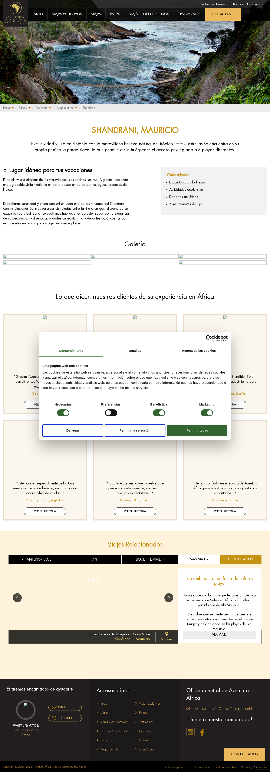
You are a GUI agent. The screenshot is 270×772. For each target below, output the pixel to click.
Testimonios (189, 14)
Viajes (96, 14)
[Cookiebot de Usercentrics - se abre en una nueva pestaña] (209, 338)
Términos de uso (202, 766)
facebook (202, 730)
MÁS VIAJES (199, 557)
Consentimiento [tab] (71, 350)
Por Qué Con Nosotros (213, 4)
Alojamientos (65, 107)
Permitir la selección (135, 430)
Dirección (238, 4)
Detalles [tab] (135, 350)
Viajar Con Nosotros (149, 14)
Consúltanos (147, 747)
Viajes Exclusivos (67, 14)
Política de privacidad (177, 766)
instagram (190, 730)
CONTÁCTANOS (223, 14)
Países (23, 107)
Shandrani (89, 107)
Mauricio (41, 107)
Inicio (6, 107)
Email (62, 705)
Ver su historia (45, 509)
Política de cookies (226, 766)
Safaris (255, 4)
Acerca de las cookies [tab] (199, 350)
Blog (104, 738)
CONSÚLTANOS (240, 557)
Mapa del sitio (110, 747)
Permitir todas (197, 430)
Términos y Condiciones (254, 766)
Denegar (72, 430)
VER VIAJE (219, 633)
